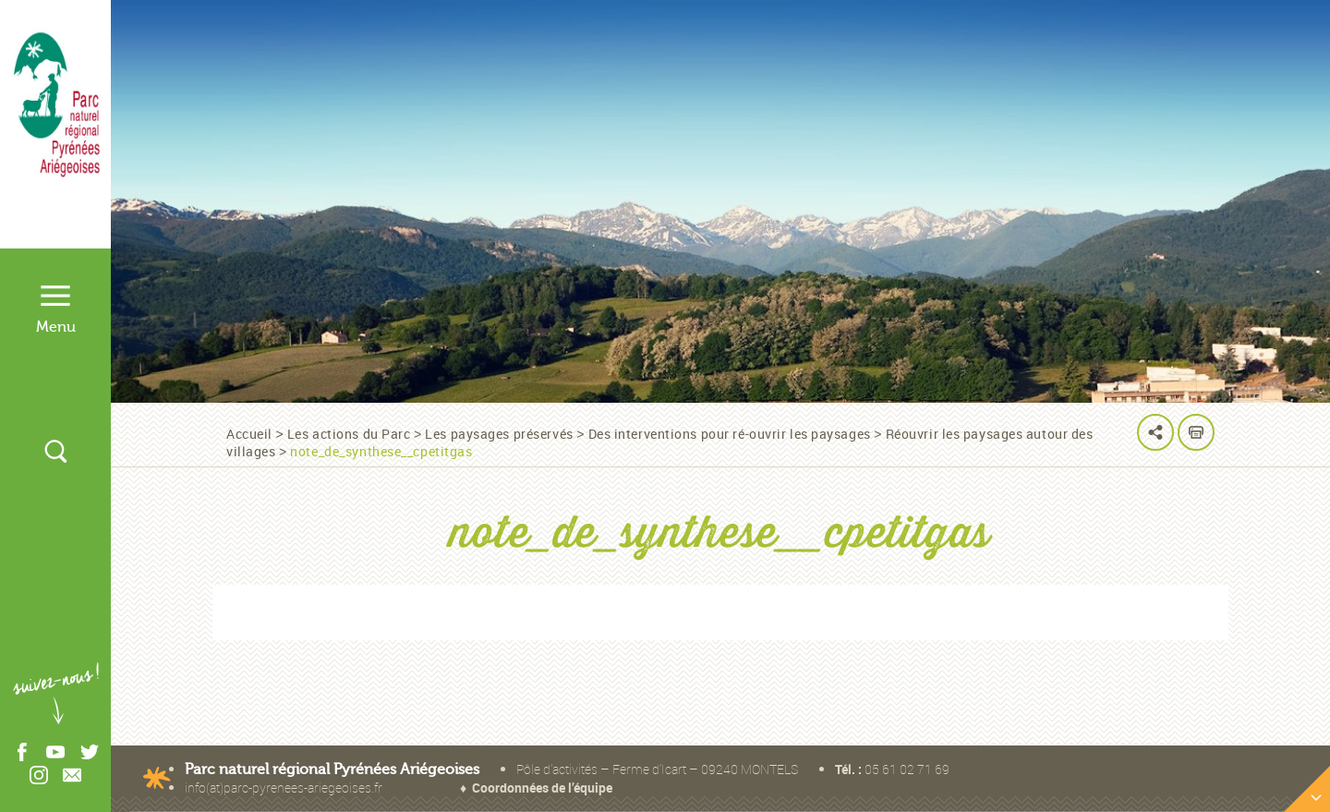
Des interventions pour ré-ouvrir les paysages (729, 433)
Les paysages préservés (499, 433)
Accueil (249, 433)
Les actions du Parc (349, 433)
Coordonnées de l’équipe (542, 787)
